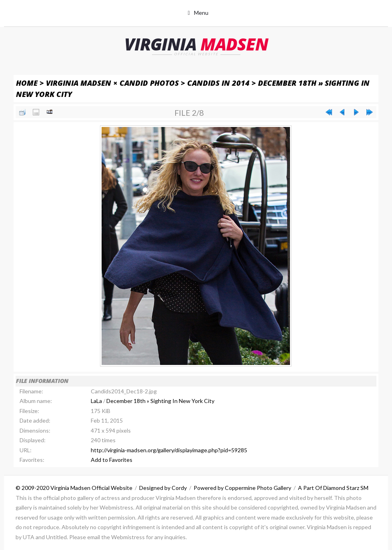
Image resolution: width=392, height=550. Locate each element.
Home (27, 83)
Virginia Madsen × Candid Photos (112, 83)
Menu (201, 12)
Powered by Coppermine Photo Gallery (242, 487)
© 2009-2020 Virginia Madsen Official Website (74, 487)
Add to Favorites (111, 459)
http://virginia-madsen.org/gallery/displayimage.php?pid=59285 (169, 450)
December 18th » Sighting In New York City (160, 400)
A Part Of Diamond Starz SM (333, 487)
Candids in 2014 (218, 83)
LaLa (96, 400)
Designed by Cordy (163, 487)
